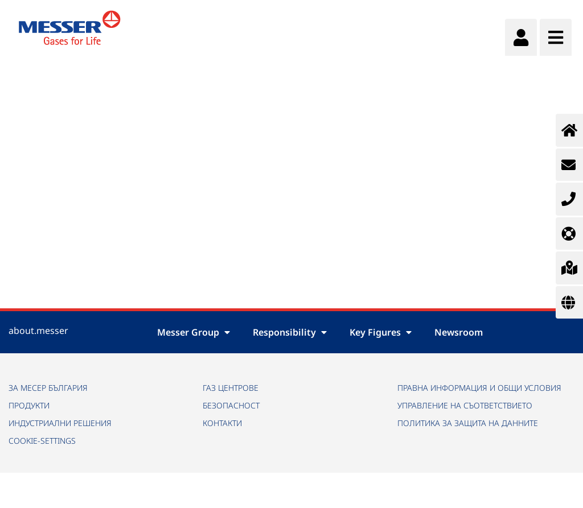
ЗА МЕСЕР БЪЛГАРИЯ (48, 387)
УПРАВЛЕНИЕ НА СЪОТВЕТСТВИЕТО (464, 405)
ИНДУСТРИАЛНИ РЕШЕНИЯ (60, 423)
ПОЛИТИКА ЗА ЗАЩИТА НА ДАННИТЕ (467, 423)
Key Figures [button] (381, 332)
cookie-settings (42, 440)
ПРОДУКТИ (29, 405)
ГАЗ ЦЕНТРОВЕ (230, 387)
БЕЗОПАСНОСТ (231, 405)
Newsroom (458, 332)
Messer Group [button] (193, 332)
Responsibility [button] (290, 332)
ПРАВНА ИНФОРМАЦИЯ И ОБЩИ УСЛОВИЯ (479, 387)
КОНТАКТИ (222, 423)
